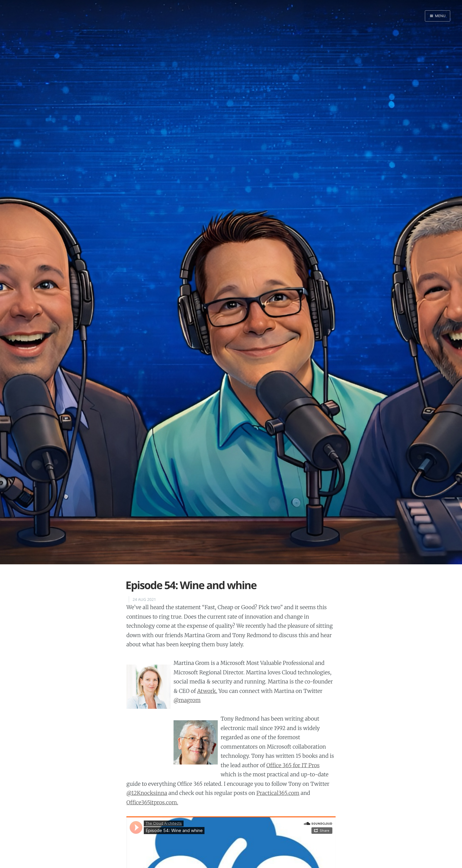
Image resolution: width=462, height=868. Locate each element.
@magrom (187, 700)
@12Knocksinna (146, 793)
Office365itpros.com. (152, 802)
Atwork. (207, 691)
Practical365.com (277, 793)
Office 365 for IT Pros (293, 765)
